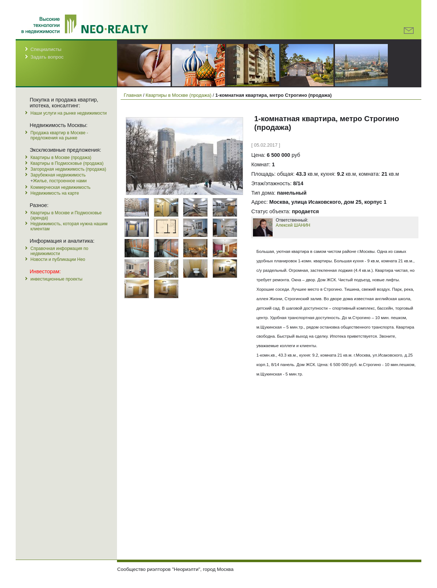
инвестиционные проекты (56, 279)
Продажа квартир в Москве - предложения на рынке (59, 135)
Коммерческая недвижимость (60, 187)
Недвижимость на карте (54, 193)
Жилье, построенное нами (60, 180)
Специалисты (45, 49)
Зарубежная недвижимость (58, 175)
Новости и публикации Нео (57, 259)
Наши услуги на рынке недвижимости (68, 113)
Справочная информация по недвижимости (59, 251)
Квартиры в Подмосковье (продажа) (66, 163)
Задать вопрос (46, 57)
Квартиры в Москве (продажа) (60, 157)
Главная (132, 95)
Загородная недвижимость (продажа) (68, 169)
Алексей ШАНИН (293, 225)
